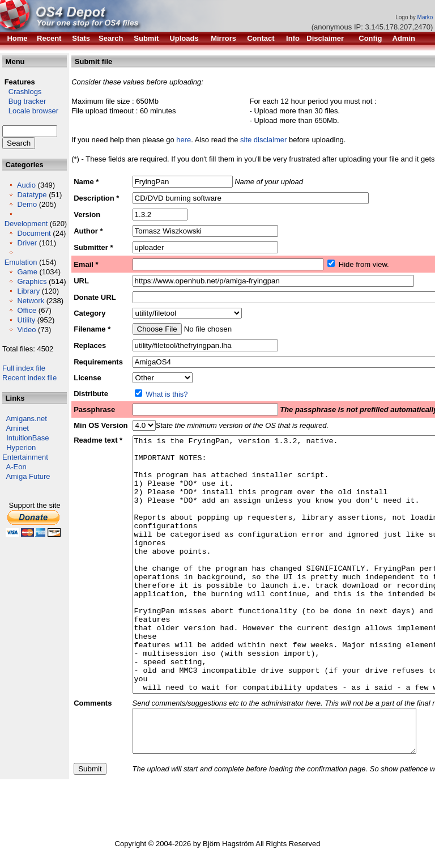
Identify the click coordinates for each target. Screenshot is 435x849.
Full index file (23, 368)
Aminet (17, 428)
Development (26, 223)
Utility (26, 320)
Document (33, 233)
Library (28, 291)
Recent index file (29, 377)
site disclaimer (263, 139)
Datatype (31, 194)
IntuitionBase (27, 438)
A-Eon (16, 466)
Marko (425, 17)
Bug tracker (24, 101)
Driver (27, 243)
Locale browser (30, 111)
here (183, 139)
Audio (26, 185)
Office (26, 310)
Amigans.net (26, 418)
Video (26, 329)
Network (30, 300)
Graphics (31, 281)
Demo (27, 204)
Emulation (21, 262)
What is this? (166, 394)
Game (27, 272)
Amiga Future (28, 476)
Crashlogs (21, 91)
